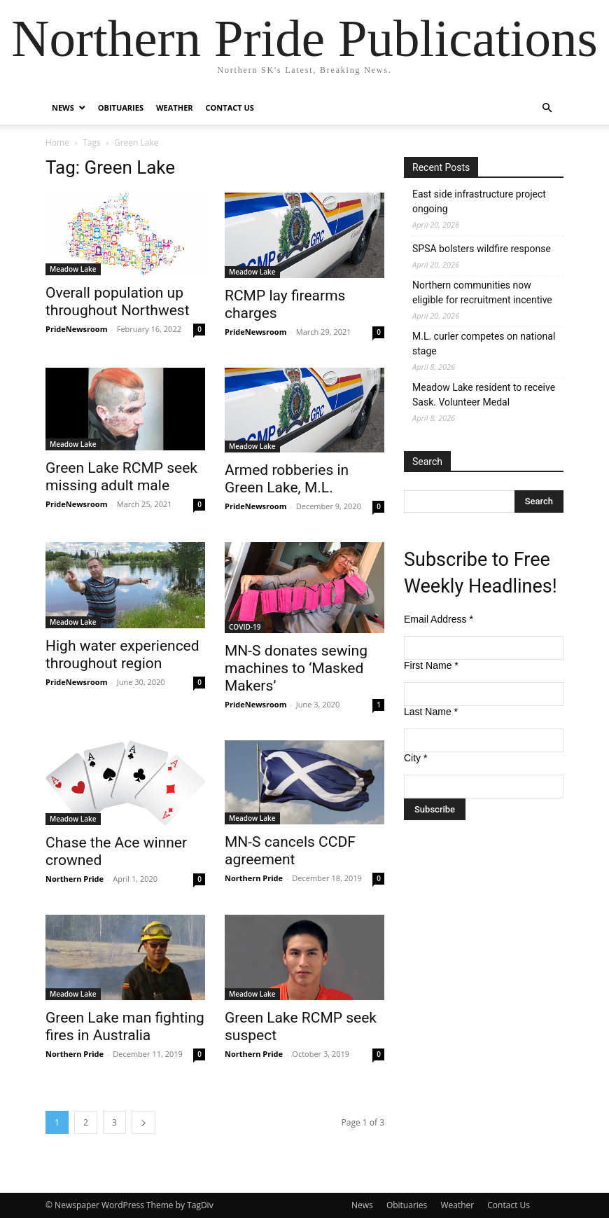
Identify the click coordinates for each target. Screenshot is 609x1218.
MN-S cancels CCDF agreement (290, 850)
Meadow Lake (73, 269)
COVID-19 (244, 627)
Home (57, 142)
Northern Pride (75, 878)
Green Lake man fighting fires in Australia (125, 1026)
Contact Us (230, 107)
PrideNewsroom (76, 329)
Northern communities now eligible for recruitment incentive (482, 292)
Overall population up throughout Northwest (118, 301)
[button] (547, 108)
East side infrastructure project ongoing (479, 201)
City (415, 757)
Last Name (431, 711)
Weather (174, 107)
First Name (431, 665)
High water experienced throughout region (123, 654)
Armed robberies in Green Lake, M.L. (287, 479)
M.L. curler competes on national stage (483, 344)
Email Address (438, 619)
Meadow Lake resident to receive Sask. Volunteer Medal (483, 395)
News (63, 107)
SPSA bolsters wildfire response (481, 248)
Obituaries (121, 107)
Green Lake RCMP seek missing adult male (121, 476)
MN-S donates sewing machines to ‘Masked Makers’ (296, 668)
